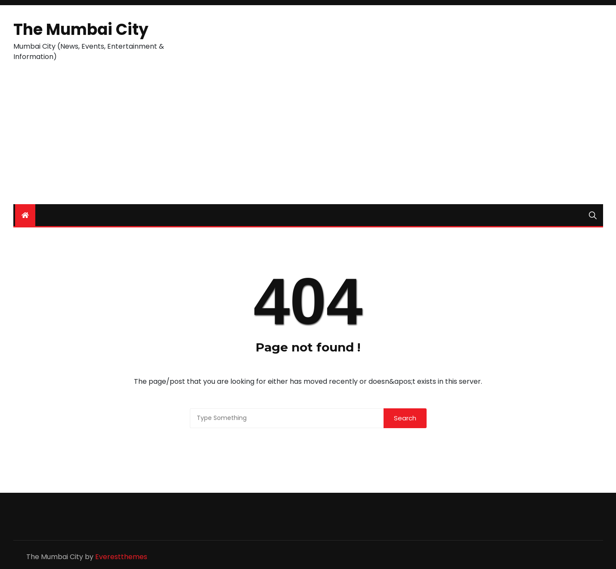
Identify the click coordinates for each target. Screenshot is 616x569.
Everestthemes (121, 557)
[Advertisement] (308, 139)
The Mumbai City (81, 29)
